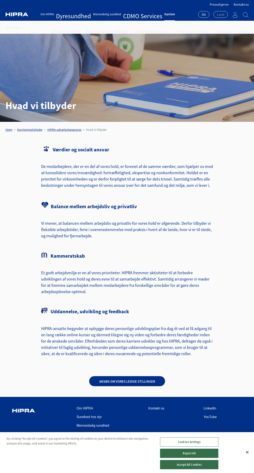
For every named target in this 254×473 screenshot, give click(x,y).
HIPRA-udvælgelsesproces (64, 130)
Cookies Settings (189, 445)
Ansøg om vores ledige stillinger (127, 381)
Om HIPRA (47, 14)
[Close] (247, 455)
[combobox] (203, 15)
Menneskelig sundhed (89, 14)
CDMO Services (115, 14)
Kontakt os (241, 4)
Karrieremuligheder (30, 130)
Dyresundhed (64, 14)
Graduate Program (202, 27)
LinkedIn (209, 408)
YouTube (210, 417)
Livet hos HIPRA (63, 27)
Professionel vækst (168, 27)
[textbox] (221, 14)
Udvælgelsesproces (135, 27)
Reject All (189, 456)
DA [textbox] (204, 14)
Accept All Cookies (189, 467)
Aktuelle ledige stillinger (98, 27)
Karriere (132, 14)
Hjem (8, 130)
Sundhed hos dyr (89, 417)
